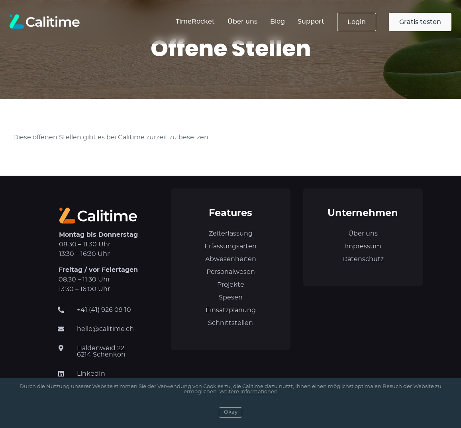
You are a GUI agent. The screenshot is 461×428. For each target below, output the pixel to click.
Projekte (230, 284)
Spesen (231, 297)
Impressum (362, 246)
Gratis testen (420, 22)
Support (311, 21)
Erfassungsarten (230, 246)
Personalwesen (230, 272)
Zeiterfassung (231, 233)
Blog (277, 21)
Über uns (242, 21)
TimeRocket (195, 21)
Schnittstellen (230, 323)
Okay (230, 412)
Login (356, 22)
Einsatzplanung (231, 310)
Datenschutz (363, 259)
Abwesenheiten (230, 259)
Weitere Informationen (248, 391)
